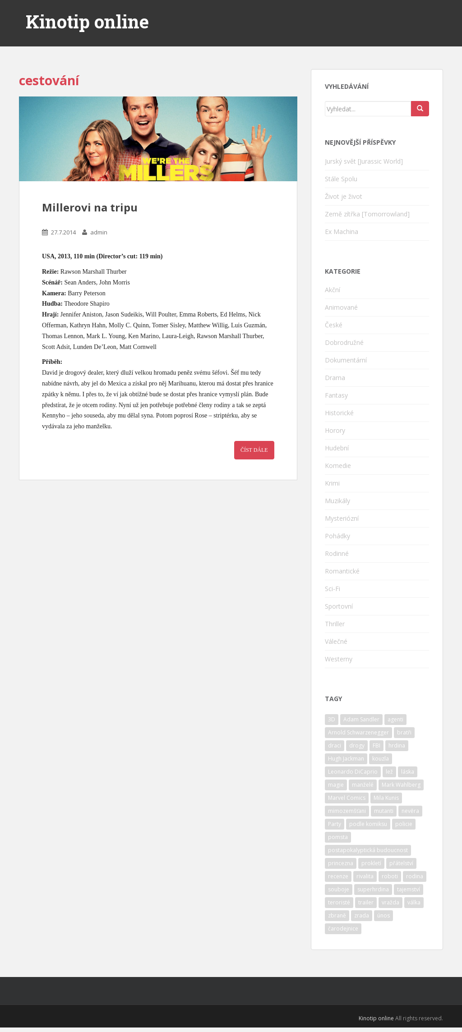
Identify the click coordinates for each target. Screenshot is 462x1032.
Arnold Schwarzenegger (358, 732)
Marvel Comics (346, 798)
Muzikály (337, 500)
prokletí (371, 863)
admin (98, 232)
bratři (404, 732)
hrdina (396, 745)
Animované (341, 307)
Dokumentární (346, 360)
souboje (338, 889)
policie (403, 824)
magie (336, 785)
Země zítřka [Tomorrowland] (367, 214)
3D (331, 719)
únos (383, 915)
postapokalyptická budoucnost (368, 850)
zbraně (337, 915)
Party (334, 824)
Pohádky (337, 536)
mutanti (383, 811)
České (333, 325)
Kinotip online (87, 21)
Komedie (338, 465)
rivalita (365, 876)
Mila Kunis (386, 798)
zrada (361, 915)
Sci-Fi (332, 588)
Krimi (332, 483)
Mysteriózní (342, 518)
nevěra (410, 811)
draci (334, 745)
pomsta (338, 837)
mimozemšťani (347, 811)
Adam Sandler (361, 719)
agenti (395, 719)
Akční (332, 289)
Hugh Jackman (346, 758)
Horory (335, 430)
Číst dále (254, 450)
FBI (376, 745)
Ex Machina (341, 231)
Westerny (338, 659)
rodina (414, 876)
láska (407, 771)
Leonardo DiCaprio (353, 771)
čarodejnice (343, 928)
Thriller (335, 623)
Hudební (337, 448)
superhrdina (373, 889)
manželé (363, 785)
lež (389, 771)
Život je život (343, 196)
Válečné (336, 641)
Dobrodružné (344, 342)
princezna (340, 863)
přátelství (401, 863)
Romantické (342, 571)
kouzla (380, 758)
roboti (390, 876)
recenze (338, 876)
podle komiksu (368, 824)
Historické (339, 412)
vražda (390, 902)
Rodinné (337, 553)
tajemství (408, 889)
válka (413, 902)
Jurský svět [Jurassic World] (364, 161)
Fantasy (336, 395)
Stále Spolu (341, 178)
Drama (335, 377)
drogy (357, 745)
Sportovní (339, 606)
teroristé (339, 902)
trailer (366, 902)
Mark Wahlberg (401, 785)
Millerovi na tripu (90, 207)
